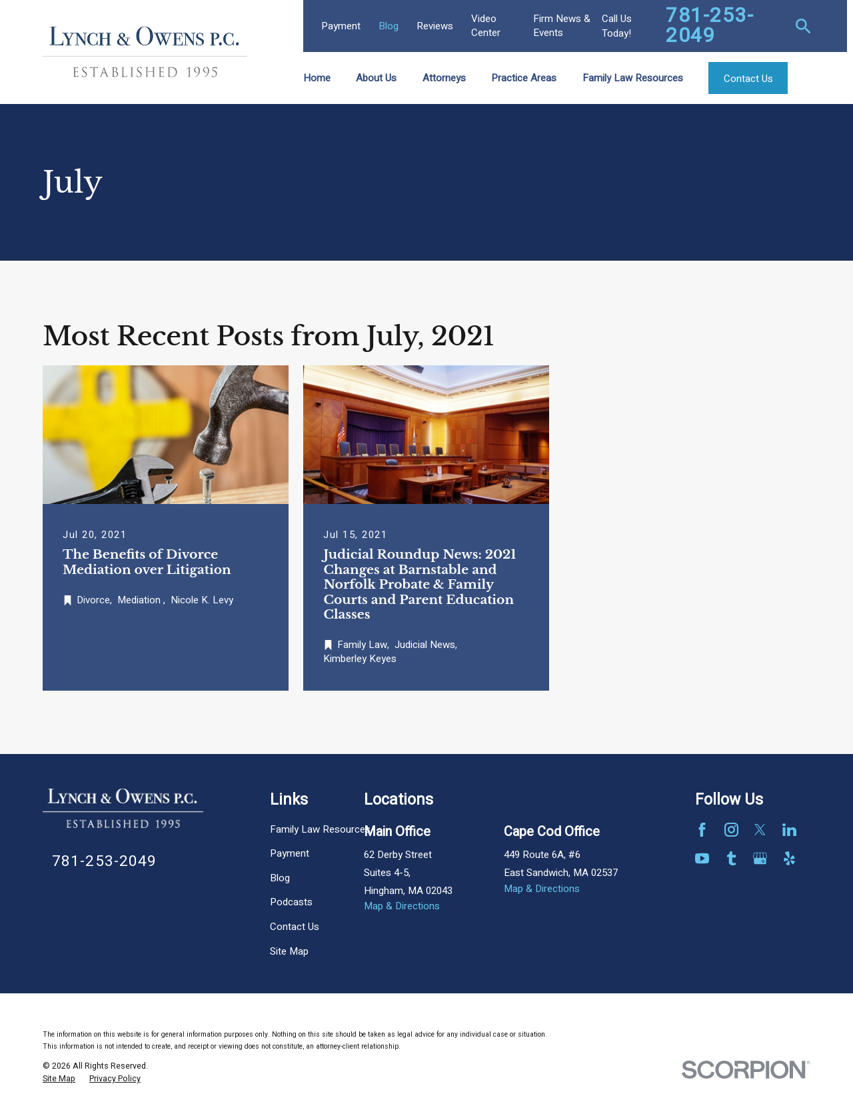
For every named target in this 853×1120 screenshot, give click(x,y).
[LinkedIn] (789, 830)
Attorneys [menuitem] (444, 78)
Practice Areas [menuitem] (523, 78)
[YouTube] (702, 858)
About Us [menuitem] (376, 78)
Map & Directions (402, 906)
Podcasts (291, 902)
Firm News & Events (561, 25)
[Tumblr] (731, 858)
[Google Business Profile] (760, 858)
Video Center (485, 25)
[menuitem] (59, 1079)
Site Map (289, 951)
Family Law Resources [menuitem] (632, 78)
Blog (389, 26)
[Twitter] (760, 830)
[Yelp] (789, 858)
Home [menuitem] (317, 78)
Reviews (435, 26)
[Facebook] (702, 830)
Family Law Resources (320, 829)
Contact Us (294, 926)
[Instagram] (731, 830)
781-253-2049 (710, 26)
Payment (341, 26)
